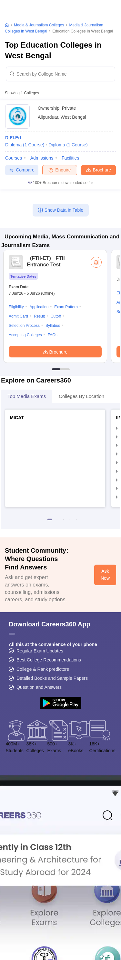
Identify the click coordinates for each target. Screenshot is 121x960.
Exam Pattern (66, 307)
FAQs (52, 335)
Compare (22, 170)
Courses (13, 158)
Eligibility (16, 307)
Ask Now (105, 574)
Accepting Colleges (25, 335)
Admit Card (18, 316)
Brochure (98, 169)
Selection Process (24, 326)
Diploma (24, 144)
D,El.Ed (13, 137)
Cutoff (56, 316)
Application (39, 307)
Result (39, 316)
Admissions (42, 158)
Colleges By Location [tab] (81, 396)
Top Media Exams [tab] (26, 396)
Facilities (70, 158)
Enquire (59, 169)
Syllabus (52, 326)
